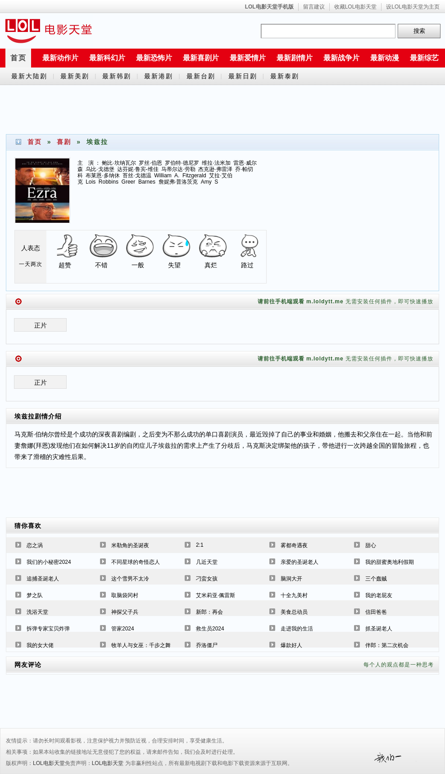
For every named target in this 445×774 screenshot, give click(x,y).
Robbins (108, 182)
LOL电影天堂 (49, 763)
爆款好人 (291, 645)
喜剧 (64, 141)
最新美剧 (74, 76)
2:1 (200, 545)
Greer (129, 182)
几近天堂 (207, 562)
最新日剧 (242, 76)
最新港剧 (158, 76)
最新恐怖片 (154, 58)
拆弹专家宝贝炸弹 (48, 629)
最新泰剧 (284, 76)
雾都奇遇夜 (294, 545)
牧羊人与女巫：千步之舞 (141, 645)
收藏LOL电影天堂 (355, 7)
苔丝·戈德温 (137, 175)
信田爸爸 (376, 612)
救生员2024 (210, 629)
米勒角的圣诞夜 (130, 545)
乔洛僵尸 (207, 645)
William (163, 175)
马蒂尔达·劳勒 (178, 169)
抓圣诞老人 (378, 629)
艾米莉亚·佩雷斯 (215, 595)
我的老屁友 (378, 595)
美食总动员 (294, 612)
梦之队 (35, 595)
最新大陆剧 (29, 76)
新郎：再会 (209, 612)
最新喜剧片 (201, 58)
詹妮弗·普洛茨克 (178, 182)
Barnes (146, 182)
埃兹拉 (24, 416)
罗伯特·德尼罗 (182, 163)
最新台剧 (200, 76)
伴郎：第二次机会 (387, 645)
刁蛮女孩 (207, 579)
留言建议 (314, 7)
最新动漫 (384, 58)
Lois (90, 182)
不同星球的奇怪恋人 (135, 562)
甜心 (370, 545)
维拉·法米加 (216, 163)
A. (176, 175)
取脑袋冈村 (124, 595)
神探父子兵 (124, 612)
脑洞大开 (291, 579)
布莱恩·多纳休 (102, 175)
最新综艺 (424, 58)
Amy (206, 182)
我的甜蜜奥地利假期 (389, 562)
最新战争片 (341, 58)
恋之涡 (35, 545)
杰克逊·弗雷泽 (215, 169)
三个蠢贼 (376, 579)
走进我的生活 (297, 629)
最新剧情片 (295, 58)
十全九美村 (294, 595)
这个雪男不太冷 (130, 579)
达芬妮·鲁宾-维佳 (137, 169)
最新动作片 (60, 58)
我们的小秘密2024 (49, 562)
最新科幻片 (107, 58)
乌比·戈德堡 (100, 169)
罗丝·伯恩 (150, 163)
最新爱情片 (248, 58)
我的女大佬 (40, 645)
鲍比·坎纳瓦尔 (119, 163)
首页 (18, 58)
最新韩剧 (116, 76)
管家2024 (122, 629)
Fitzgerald (194, 175)
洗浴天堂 (37, 612)
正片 (40, 325)
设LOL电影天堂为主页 (413, 7)
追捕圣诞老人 (43, 579)
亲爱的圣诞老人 (299, 562)
